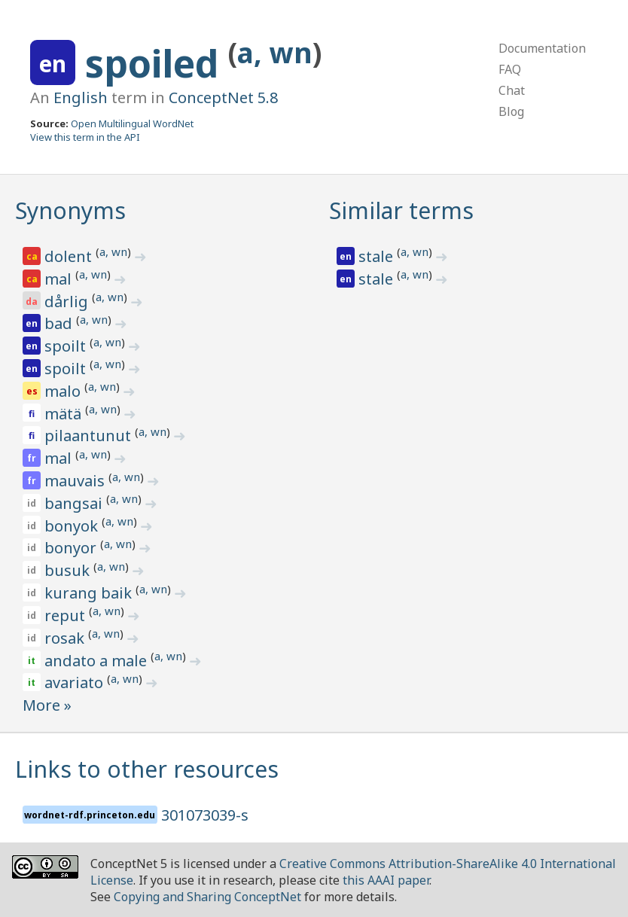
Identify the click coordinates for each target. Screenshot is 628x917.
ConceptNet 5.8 (223, 97)
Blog (511, 111)
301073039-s (204, 815)
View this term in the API (85, 137)
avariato (75, 682)
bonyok (73, 526)
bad (60, 323)
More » (47, 705)
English (80, 97)
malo (64, 391)
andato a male (97, 660)
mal (59, 279)
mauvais (76, 481)
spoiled (156, 63)
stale (377, 256)
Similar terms (401, 210)
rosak (66, 638)
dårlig (68, 301)
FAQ (509, 69)
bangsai (75, 503)
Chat (511, 90)
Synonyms (70, 210)
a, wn (274, 52)
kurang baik (90, 593)
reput (66, 615)
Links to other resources (147, 769)
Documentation (542, 48)
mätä (64, 414)
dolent (70, 256)
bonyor (72, 548)
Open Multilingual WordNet (132, 123)
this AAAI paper (386, 880)
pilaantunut (89, 435)
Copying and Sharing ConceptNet (207, 896)
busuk (68, 570)
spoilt (67, 346)
